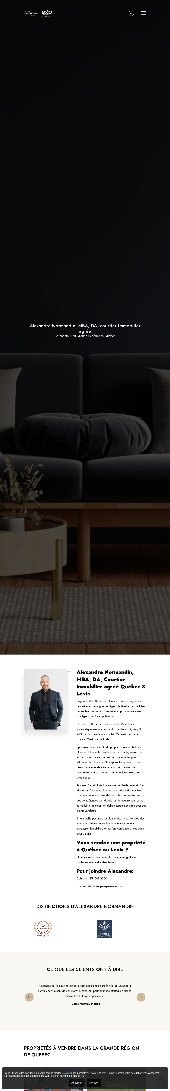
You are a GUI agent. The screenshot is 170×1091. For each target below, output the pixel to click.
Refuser (94, 1082)
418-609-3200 (98, 878)
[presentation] (29, 997)
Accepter (76, 1082)
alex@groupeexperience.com (105, 886)
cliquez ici (77, 1075)
